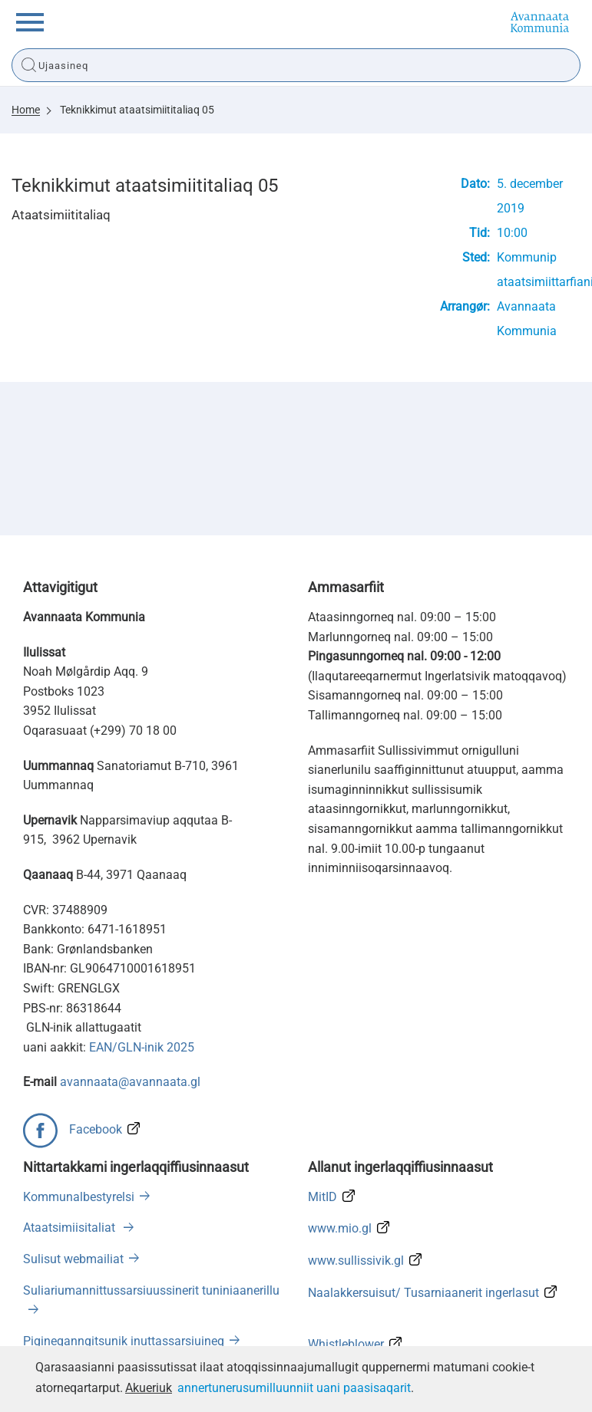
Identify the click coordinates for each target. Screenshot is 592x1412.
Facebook (95, 1129)
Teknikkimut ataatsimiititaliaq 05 (137, 110)
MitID (322, 1197)
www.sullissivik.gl (356, 1260)
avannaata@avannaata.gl (130, 1082)
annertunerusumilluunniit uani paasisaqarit (294, 1388)
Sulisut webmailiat (73, 1259)
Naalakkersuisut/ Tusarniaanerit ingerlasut (423, 1292)
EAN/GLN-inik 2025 (141, 1047)
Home (26, 110)
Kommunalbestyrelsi (78, 1197)
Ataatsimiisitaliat (70, 1227)
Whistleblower (346, 1344)
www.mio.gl (340, 1228)
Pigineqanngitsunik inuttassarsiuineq (123, 1341)
